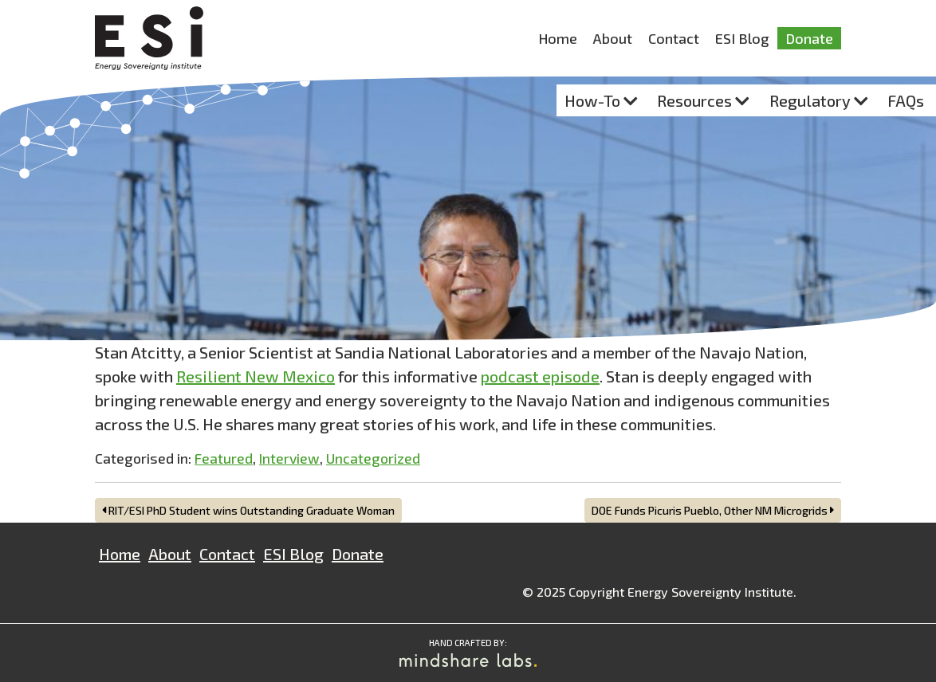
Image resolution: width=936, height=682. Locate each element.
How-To (592, 100)
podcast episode (540, 376)
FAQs (905, 100)
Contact (673, 38)
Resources (694, 100)
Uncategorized (373, 458)
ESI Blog (742, 38)
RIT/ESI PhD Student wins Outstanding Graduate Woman (248, 510)
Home (557, 38)
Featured (224, 458)
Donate (809, 38)
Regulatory (810, 100)
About (612, 38)
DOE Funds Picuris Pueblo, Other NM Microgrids (713, 510)
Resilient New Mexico (255, 376)
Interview (289, 458)
